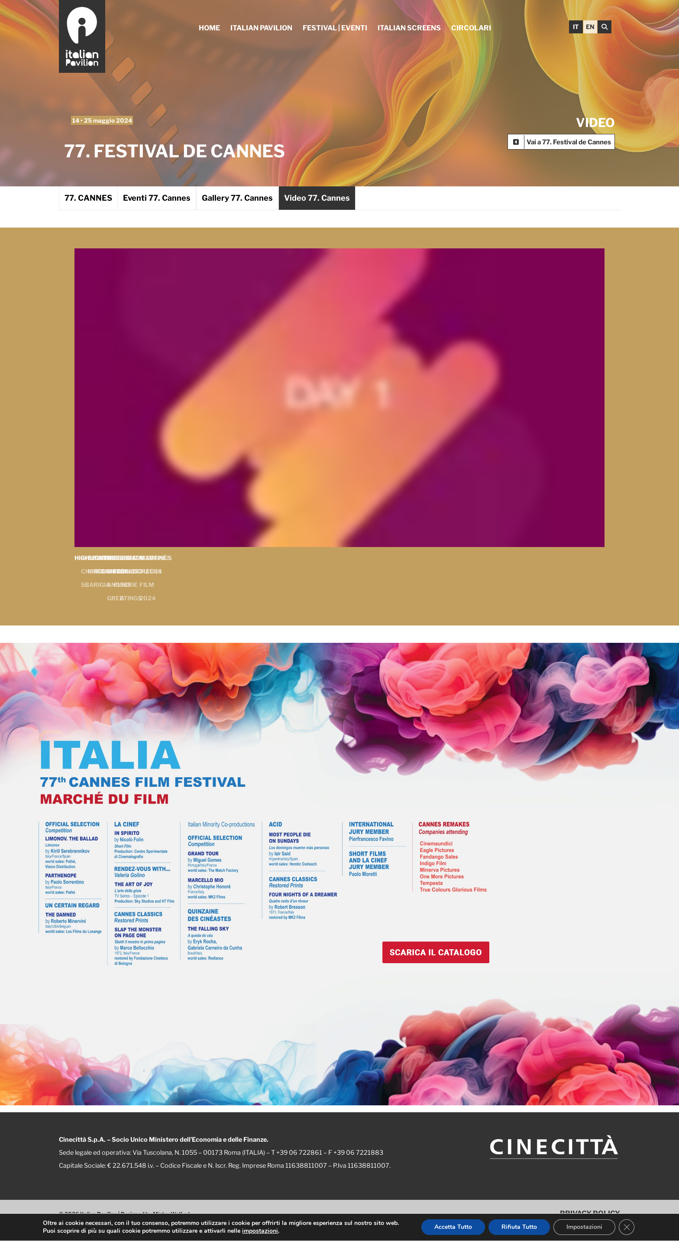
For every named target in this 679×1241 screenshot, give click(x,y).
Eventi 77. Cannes (157, 197)
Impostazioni (584, 1227)
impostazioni (260, 1231)
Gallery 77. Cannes (237, 197)
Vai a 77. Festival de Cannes (569, 142)
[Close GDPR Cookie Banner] (626, 1227)
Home (209, 28)
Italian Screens (409, 28)
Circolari (471, 28)
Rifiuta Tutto (519, 1227)
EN (590, 26)
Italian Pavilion (261, 28)
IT (576, 26)
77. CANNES (88, 197)
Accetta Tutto (453, 1227)
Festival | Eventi (335, 28)
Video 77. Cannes (317, 197)
